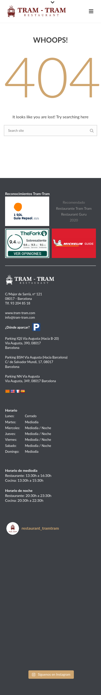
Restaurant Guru (74, 214)
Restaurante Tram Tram (74, 208)
